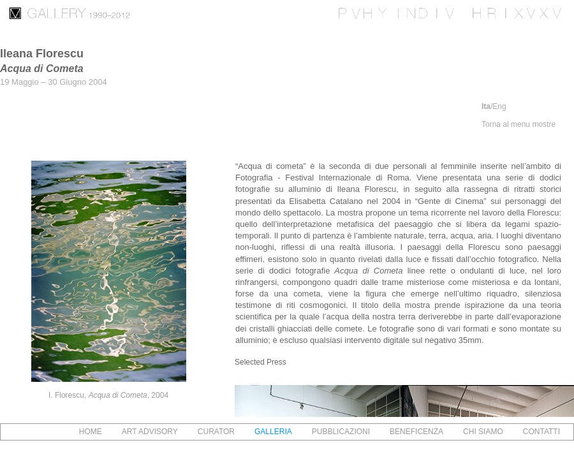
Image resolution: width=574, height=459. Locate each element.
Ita (486, 106)
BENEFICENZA (416, 431)
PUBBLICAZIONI (341, 431)
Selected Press (260, 362)
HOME (90, 431)
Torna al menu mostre (519, 124)
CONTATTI (541, 431)
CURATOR (216, 431)
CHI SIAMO (483, 431)
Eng (499, 106)
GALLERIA (273, 431)
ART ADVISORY (150, 431)
